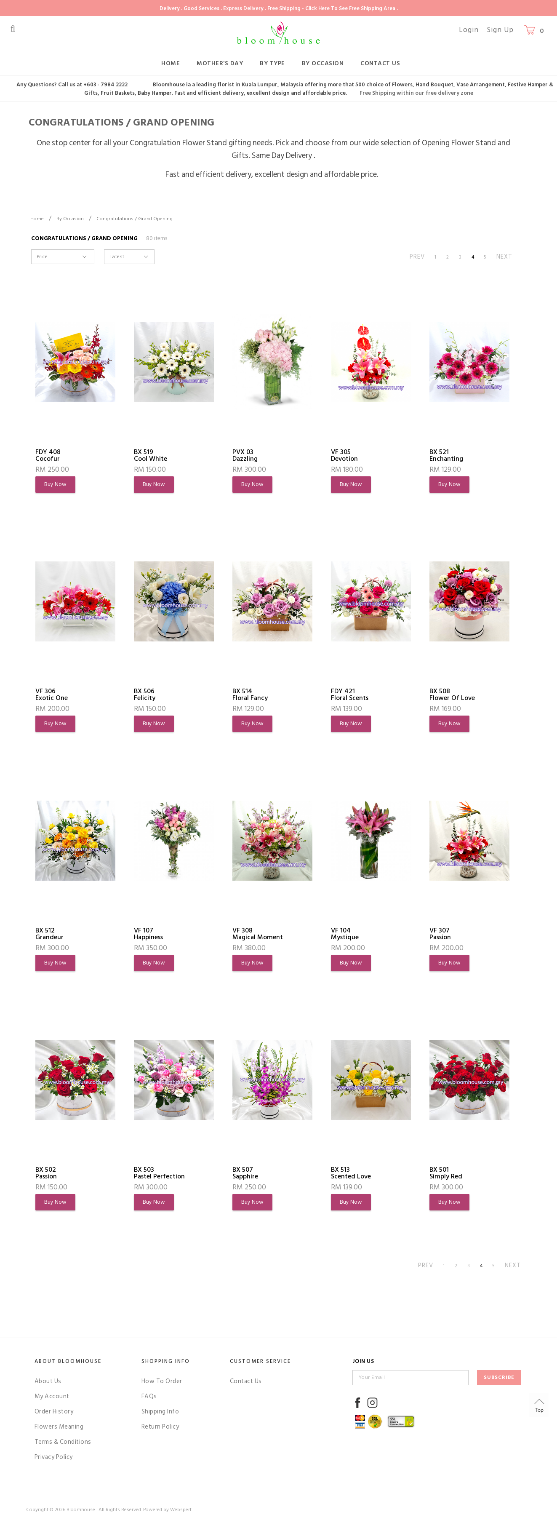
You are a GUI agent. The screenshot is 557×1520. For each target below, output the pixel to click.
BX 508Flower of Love (452, 694)
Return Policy (160, 1427)
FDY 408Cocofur (48, 455)
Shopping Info (165, 1361)
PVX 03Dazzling (245, 455)
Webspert (181, 1510)
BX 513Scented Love (351, 1173)
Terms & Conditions (63, 1442)
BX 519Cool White (150, 455)
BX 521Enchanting (446, 455)
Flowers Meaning (59, 1427)
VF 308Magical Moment (257, 933)
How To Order (161, 1381)
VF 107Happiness (148, 933)
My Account (52, 1396)
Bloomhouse (81, 1510)
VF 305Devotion (344, 455)
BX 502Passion (46, 1173)
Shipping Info (160, 1411)
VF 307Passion (440, 933)
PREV (417, 257)
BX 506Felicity (144, 694)
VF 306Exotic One (51, 694)
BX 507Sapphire (245, 1173)
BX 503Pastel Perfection (159, 1173)
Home (170, 63)
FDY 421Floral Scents (349, 694)
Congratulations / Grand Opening (134, 219)
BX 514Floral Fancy (250, 694)
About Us (48, 1381)
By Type (272, 63)
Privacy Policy (54, 1457)
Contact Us (380, 63)
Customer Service (260, 1361)
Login (469, 30)
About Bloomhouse (68, 1361)
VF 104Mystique (345, 933)
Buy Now (55, 484)
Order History (54, 1411)
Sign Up (500, 30)
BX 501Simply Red (445, 1173)
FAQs (149, 1396)
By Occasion (323, 63)
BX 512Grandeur (49, 933)
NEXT (504, 257)
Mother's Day (220, 63)
